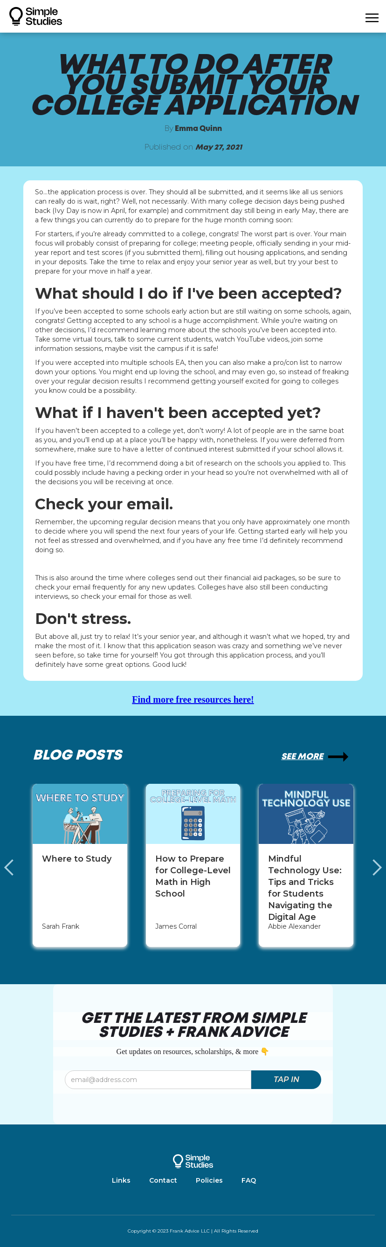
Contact (163, 1180)
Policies (209, 1180)
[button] (372, 16)
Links (121, 1180)
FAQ (248, 1180)
